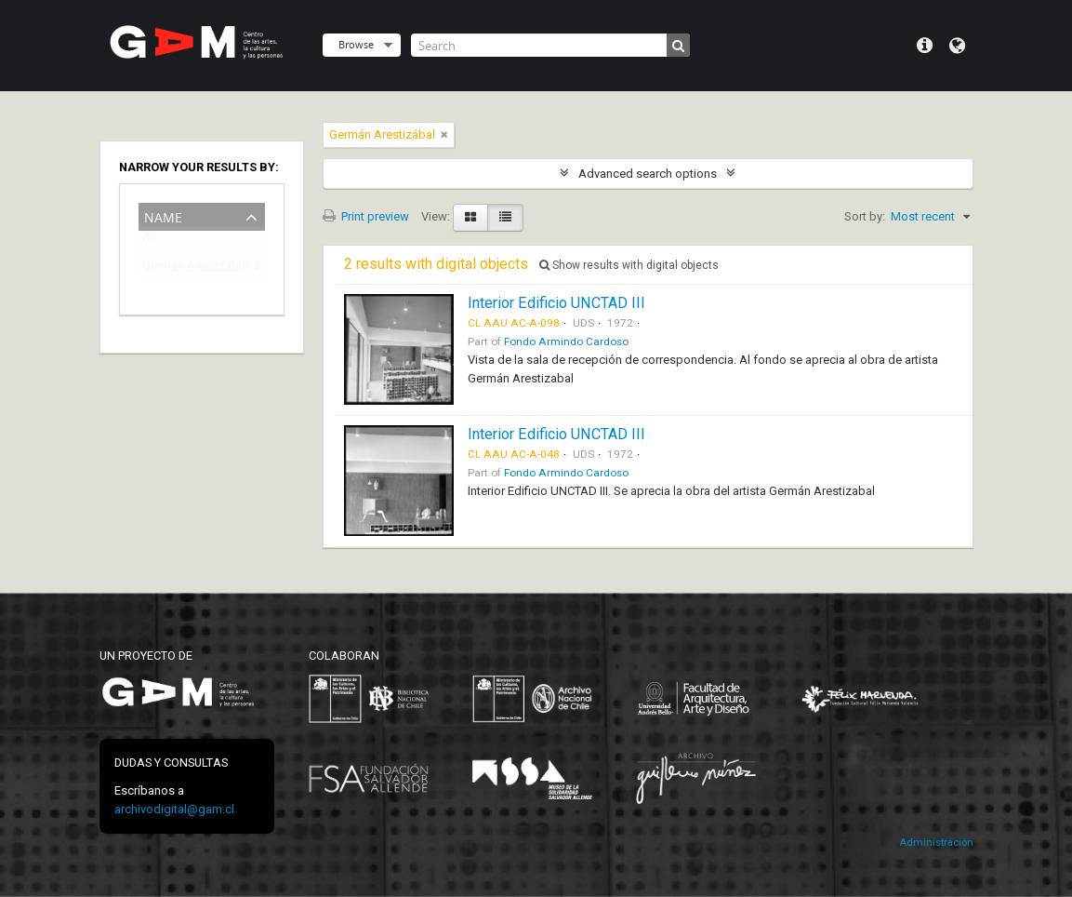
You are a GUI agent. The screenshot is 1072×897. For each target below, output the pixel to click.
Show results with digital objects (629, 265)
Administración (936, 843)
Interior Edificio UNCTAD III (556, 303)
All (149, 241)
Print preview (366, 216)
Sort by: (864, 216)
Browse (356, 44)
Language (957, 45)
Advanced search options (647, 174)
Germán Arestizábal (188, 268)
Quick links (924, 45)
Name (163, 215)
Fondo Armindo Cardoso (566, 341)
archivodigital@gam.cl (174, 809)
